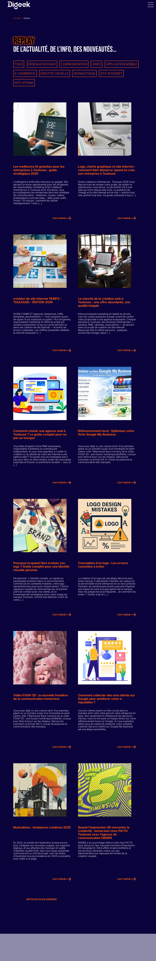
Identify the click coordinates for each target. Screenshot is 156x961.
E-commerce (25, 73)
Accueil (16, 18)
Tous (19, 64)
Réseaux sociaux (42, 64)
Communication (74, 64)
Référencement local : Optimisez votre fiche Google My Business (106, 434)
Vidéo (96, 64)
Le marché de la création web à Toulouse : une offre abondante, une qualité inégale (104, 303)
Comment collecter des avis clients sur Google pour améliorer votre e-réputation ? (106, 702)
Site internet (111, 73)
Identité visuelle (55, 73)
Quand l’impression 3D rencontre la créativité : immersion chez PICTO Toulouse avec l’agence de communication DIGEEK (103, 837)
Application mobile (121, 64)
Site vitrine (24, 83)
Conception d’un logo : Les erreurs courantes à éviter (103, 567)
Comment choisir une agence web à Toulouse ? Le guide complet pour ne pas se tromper (40, 436)
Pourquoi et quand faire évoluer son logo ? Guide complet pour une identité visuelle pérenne (41, 569)
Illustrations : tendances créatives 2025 (42, 832)
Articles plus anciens (41, 903)
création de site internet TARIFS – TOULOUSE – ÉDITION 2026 (37, 302)
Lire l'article (62, 219)
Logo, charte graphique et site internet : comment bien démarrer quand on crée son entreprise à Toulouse (106, 171)
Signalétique (84, 73)
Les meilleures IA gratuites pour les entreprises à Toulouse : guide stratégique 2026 (38, 171)
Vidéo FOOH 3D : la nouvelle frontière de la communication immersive (40, 700)
